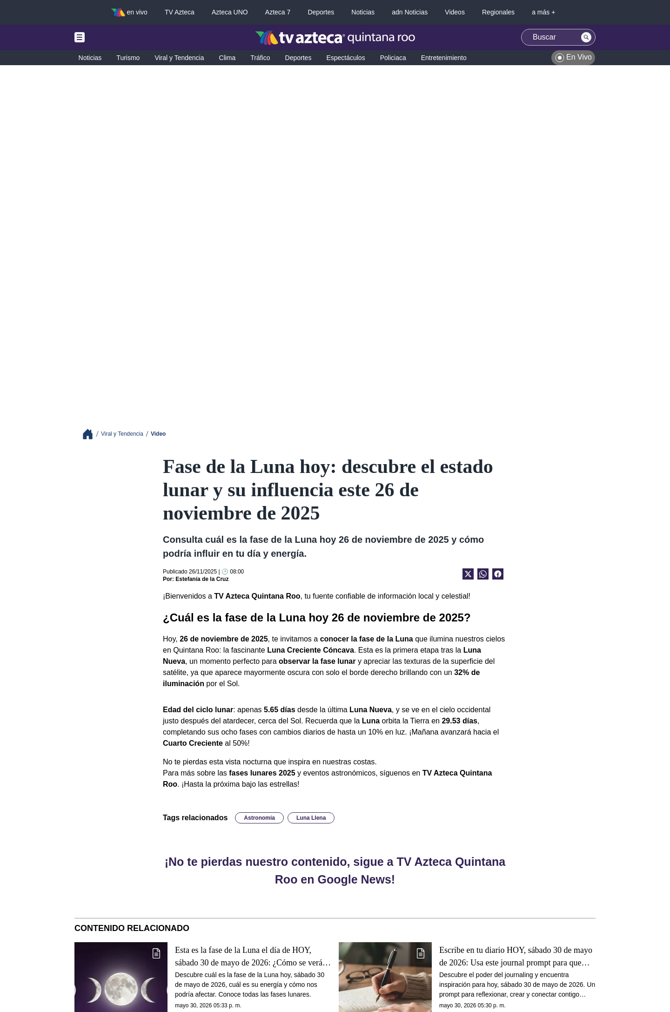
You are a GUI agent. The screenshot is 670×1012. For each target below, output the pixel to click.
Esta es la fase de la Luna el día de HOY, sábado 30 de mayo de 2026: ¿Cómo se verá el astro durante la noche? (252, 956)
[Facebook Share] (497, 574)
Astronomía (259, 818)
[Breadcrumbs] (91, 434)
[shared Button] (483, 574)
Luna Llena (311, 818)
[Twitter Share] (468, 574)
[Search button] (586, 37)
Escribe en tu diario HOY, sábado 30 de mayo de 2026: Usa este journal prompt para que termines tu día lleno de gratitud (515, 956)
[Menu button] (111, 37)
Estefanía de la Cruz (201, 579)
